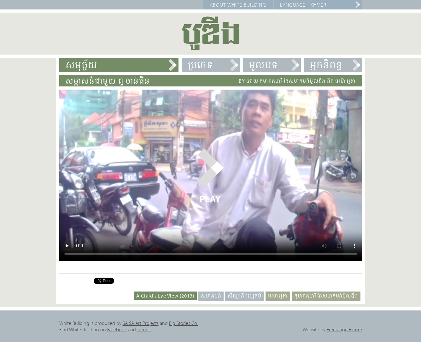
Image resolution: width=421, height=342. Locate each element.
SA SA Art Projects (141, 323)
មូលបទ (263, 65)
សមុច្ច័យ (82, 65)
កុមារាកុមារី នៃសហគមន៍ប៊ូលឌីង (326, 295)
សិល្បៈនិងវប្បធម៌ (244, 295)
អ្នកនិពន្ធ (326, 65)
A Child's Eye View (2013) (165, 295)
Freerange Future (344, 329)
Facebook (117, 329)
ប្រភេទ (200, 65)
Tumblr (144, 329)
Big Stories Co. (183, 323)
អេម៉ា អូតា (278, 295)
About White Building (238, 5)
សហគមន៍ (211, 295)
